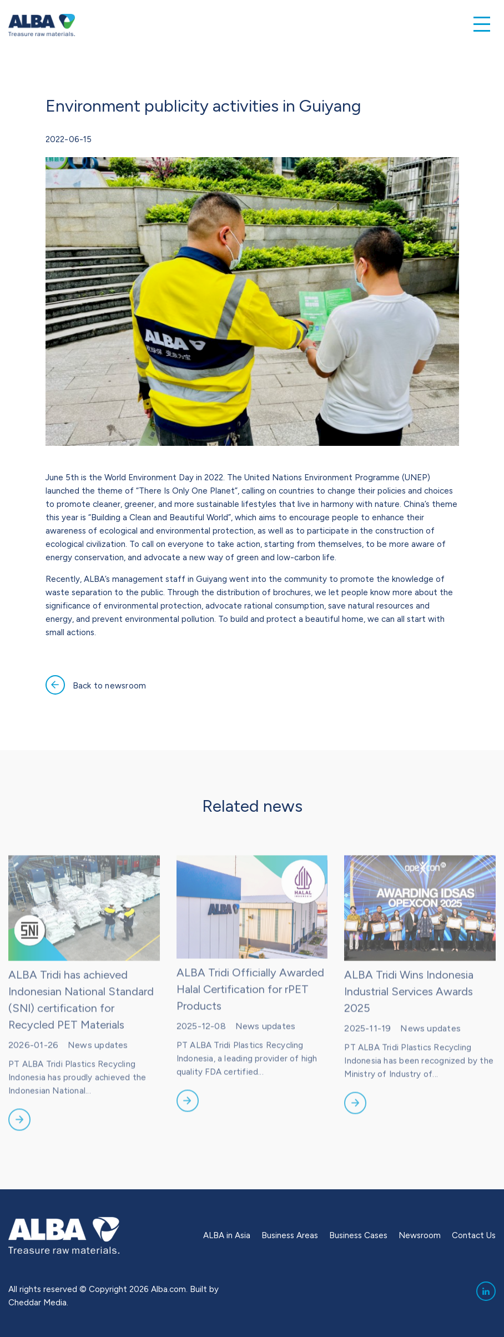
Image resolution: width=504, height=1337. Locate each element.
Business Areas (289, 1235)
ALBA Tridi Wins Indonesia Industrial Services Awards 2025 (408, 1007)
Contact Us (474, 1235)
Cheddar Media (37, 1303)
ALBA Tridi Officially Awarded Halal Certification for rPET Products (250, 1005)
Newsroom (420, 1235)
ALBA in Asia (226, 1235)
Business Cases (358, 1235)
